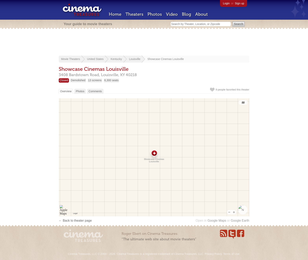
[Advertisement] (154, 43)
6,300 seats (111, 80)
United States (95, 59)
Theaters (134, 14)
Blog (186, 14)
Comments (95, 91)
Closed (64, 80)
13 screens (95, 80)
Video (172, 14)
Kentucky (116, 59)
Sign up (239, 3)
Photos (155, 14)
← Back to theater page (75, 220)
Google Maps (216, 220)
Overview (66, 91)
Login (226, 3)
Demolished (78, 80)
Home (115, 14)
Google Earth (240, 220)
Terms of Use (231, 253)
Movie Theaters (70, 59)
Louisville (134, 59)
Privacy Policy (213, 253)
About (201, 14)
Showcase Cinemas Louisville (165, 59)
